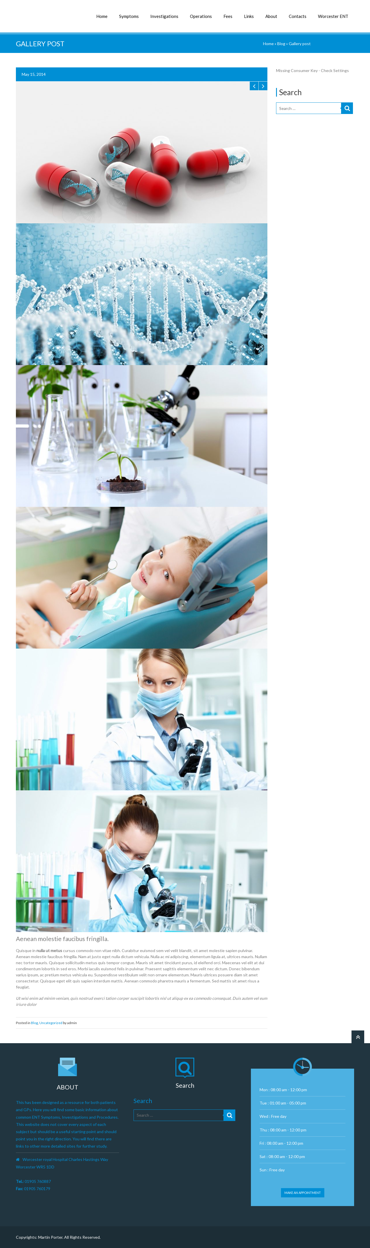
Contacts (297, 16)
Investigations (164, 16)
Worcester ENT (333, 16)
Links (249, 16)
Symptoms (129, 16)
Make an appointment (302, 1192)
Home (102, 16)
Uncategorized (50, 1023)
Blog (281, 43)
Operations (201, 16)
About (271, 16)
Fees (227, 16)
